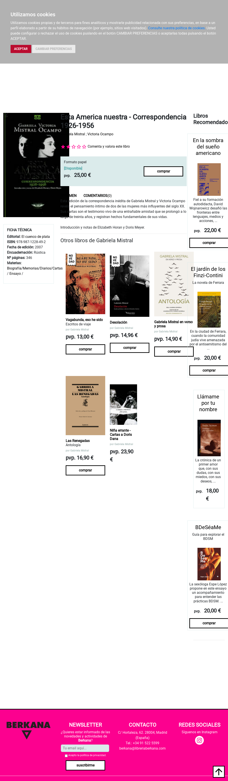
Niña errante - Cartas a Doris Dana (121, 434)
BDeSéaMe (208, 527)
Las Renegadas (78, 441)
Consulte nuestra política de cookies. (177, 28)
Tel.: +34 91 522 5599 (142, 743)
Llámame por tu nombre (208, 403)
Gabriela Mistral (72, 134)
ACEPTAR (21, 49)
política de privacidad (93, 755)
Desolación (118, 322)
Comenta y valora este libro (109, 146)
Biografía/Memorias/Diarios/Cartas (35, 268)
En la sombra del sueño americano (208, 146)
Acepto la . (87, 755)
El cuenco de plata (36, 237)
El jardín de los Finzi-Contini (208, 272)
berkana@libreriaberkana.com (142, 748)
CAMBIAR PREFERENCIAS (54, 49)
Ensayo (15, 273)
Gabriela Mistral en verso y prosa (173, 324)
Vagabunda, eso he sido (84, 320)
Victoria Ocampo (100, 134)
